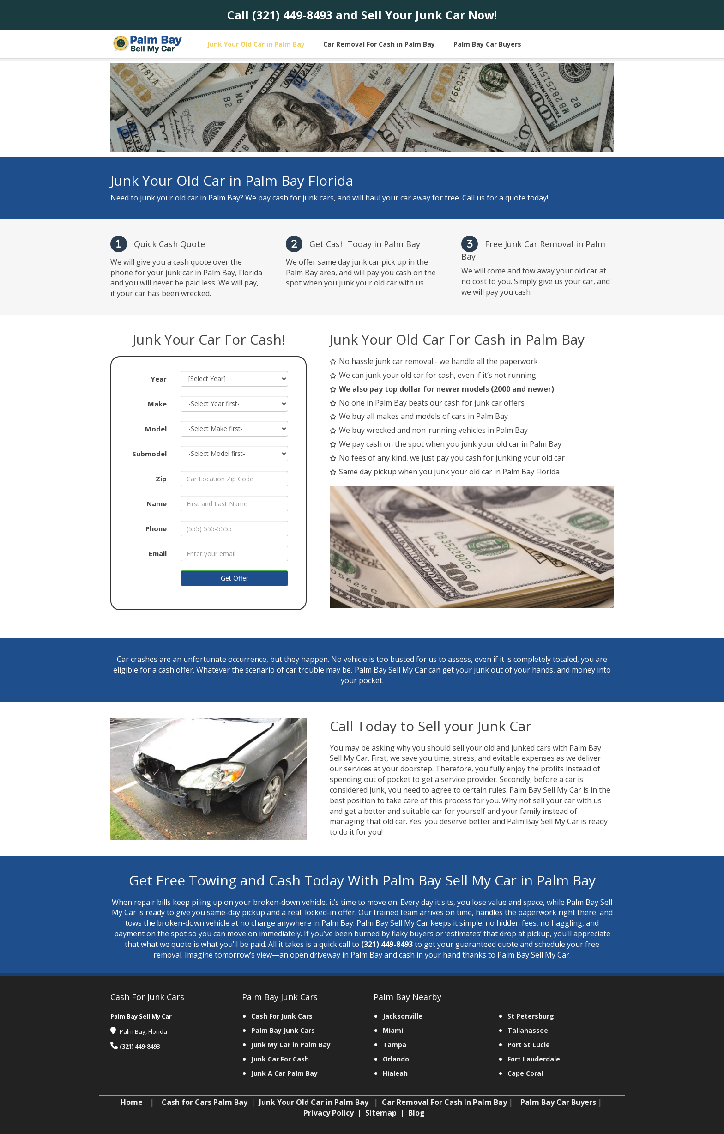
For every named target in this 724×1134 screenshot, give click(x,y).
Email (158, 553)
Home (132, 1102)
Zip (161, 478)
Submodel (149, 453)
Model (156, 428)
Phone (156, 528)
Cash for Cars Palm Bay (204, 1102)
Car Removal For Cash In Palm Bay (444, 1102)
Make (157, 403)
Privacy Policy (328, 1113)
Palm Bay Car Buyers (558, 1102)
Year (159, 378)
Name (156, 503)
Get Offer (234, 578)
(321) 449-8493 (292, 15)
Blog (416, 1113)
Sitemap (381, 1113)
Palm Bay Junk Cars (283, 1030)
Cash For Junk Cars (282, 1016)
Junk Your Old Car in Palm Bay (313, 1102)
